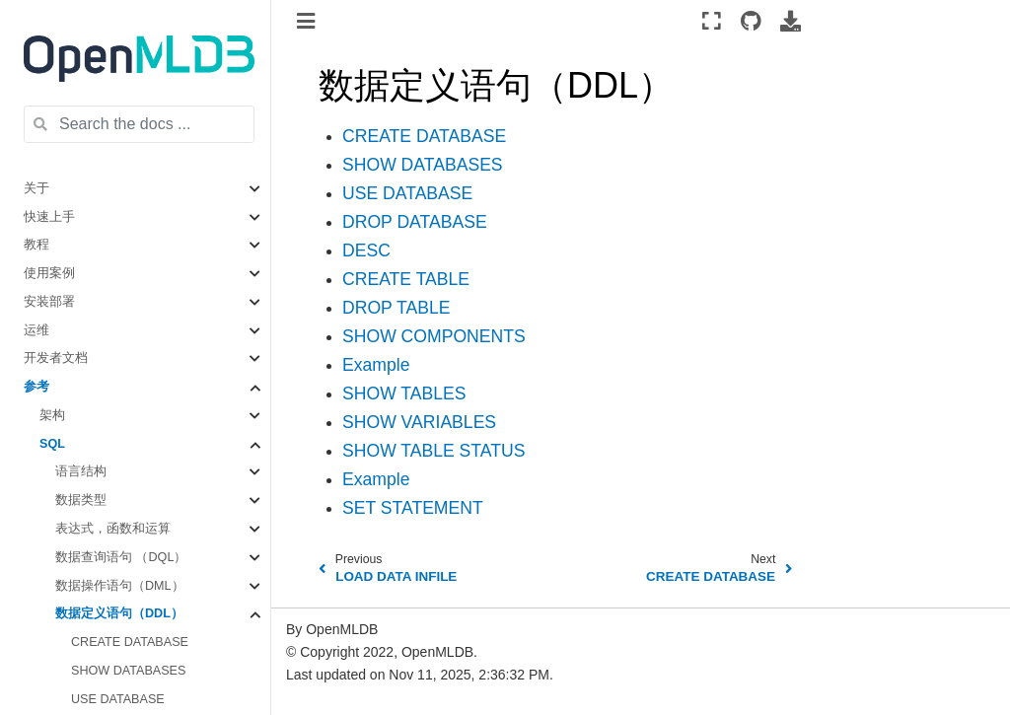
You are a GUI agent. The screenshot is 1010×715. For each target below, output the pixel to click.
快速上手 (49, 217)
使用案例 (49, 273)
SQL (52, 444)
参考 (36, 386)
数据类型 (81, 500)
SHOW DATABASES (128, 671)
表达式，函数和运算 (113, 529)
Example (375, 365)
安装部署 (49, 302)
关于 (36, 188)
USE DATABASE (118, 699)
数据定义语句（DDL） (119, 613)
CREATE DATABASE (129, 642)
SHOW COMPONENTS (434, 336)
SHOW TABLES (404, 393)
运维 (36, 330)
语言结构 (81, 471)
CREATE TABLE (405, 279)
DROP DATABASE (414, 222)
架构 (52, 415)
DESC (366, 250)
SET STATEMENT (412, 508)
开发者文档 (56, 358)
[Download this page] (790, 21)
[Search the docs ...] (139, 124)
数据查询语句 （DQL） (120, 557)
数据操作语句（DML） (119, 586)
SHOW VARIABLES (419, 422)
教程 (36, 244)
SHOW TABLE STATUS (433, 451)
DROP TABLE (396, 308)
